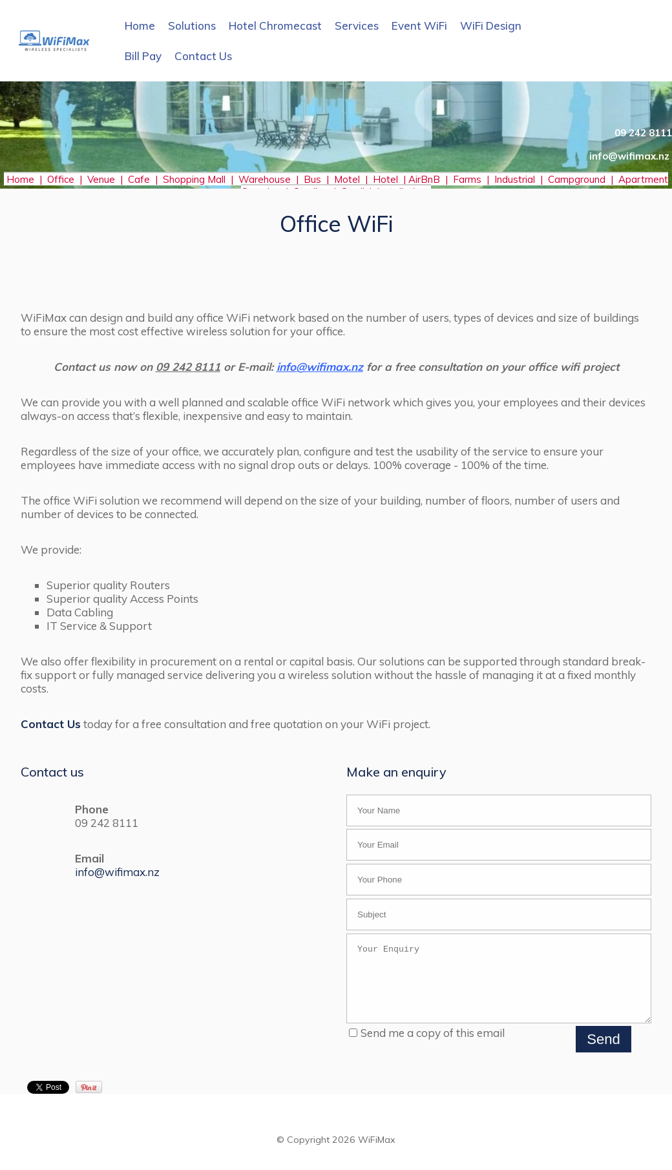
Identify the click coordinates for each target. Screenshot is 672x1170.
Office (63, 179)
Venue (101, 179)
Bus (312, 179)
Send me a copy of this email (427, 1046)
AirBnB (425, 179)
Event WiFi (419, 25)
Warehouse (264, 179)
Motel (347, 179)
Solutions (192, 25)
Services (357, 25)
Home (140, 25)
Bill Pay (143, 56)
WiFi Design (490, 25)
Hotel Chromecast (275, 25)
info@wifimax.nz (117, 872)
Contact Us (203, 56)
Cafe (139, 179)
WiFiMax (376, 1153)
